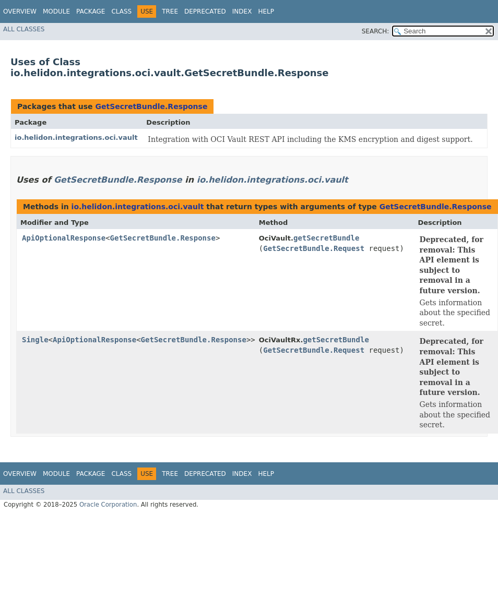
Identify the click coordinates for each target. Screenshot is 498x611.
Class (121, 11)
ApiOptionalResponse (63, 238)
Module (56, 11)
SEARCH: (375, 31)
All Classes (23, 29)
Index (242, 11)
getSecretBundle (326, 238)
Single (35, 340)
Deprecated (205, 11)
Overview (20, 11)
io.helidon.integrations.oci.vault (76, 137)
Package (90, 11)
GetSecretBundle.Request (313, 248)
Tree (170, 11)
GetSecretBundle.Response (151, 106)
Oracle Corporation (108, 504)
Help (266, 11)
